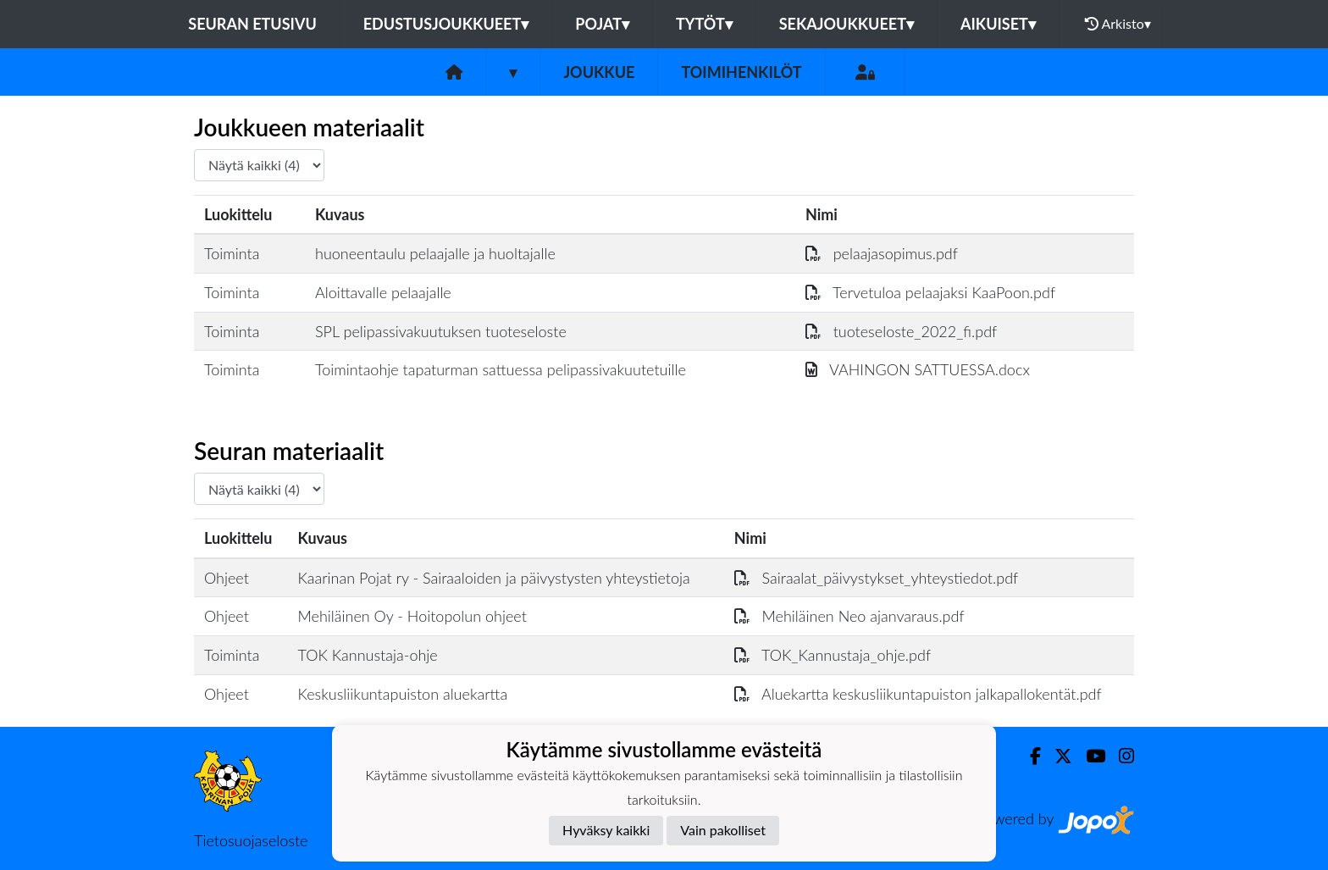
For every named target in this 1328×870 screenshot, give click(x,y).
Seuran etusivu (252, 23)
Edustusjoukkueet (445, 23)
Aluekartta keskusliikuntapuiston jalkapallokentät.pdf (918, 693)
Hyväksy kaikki (606, 830)
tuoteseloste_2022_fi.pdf (901, 331)
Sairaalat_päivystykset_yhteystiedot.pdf (876, 577)
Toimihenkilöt (741, 72)
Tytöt (704, 23)
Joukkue (598, 72)
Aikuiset (998, 23)
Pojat (602, 23)
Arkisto (1118, 24)
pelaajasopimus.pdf (881, 253)
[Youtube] (1088, 756)
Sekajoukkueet (846, 23)
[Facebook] (1028, 756)
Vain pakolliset (723, 830)
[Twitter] (1056, 756)
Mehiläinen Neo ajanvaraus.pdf (849, 616)
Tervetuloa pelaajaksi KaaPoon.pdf (930, 292)
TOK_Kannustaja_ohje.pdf (832, 655)
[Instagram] (1119, 756)
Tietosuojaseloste (250, 840)
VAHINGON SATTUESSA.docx (917, 369)
